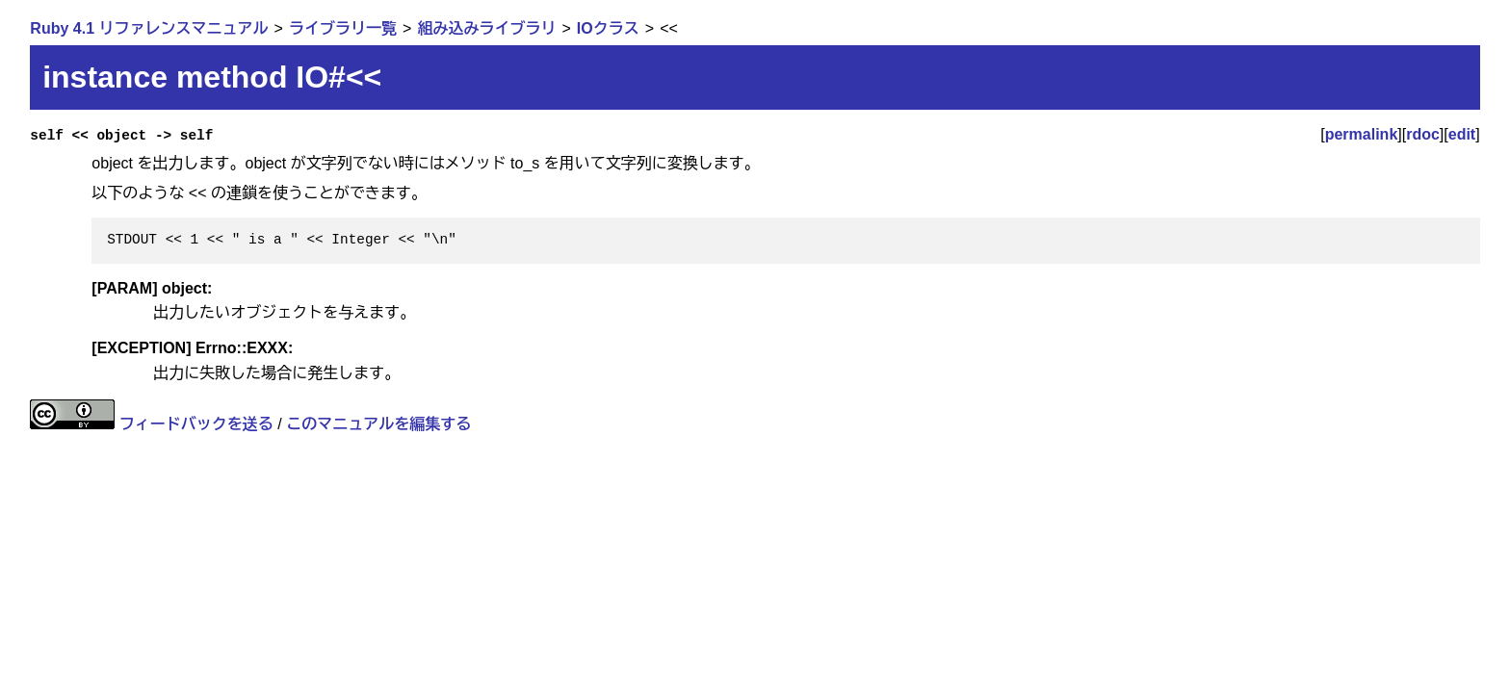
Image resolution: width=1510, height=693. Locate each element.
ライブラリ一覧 (343, 28)
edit (1461, 134)
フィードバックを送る (196, 424)
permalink (1361, 134)
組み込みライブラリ (486, 28)
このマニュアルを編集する (378, 424)
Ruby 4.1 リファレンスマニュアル (149, 28)
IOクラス (608, 28)
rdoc (1423, 134)
